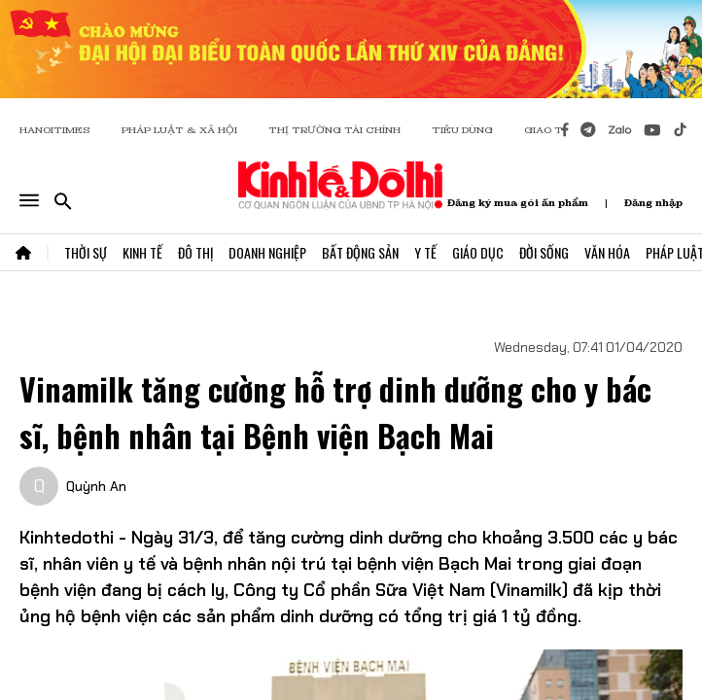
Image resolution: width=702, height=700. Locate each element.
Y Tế (425, 252)
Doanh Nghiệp (267, 252)
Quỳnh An (96, 486)
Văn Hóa (607, 252)
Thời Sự (85, 252)
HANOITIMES (54, 129)
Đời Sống (544, 252)
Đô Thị (195, 252)
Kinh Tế (142, 252)
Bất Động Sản (360, 252)
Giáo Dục (478, 252)
